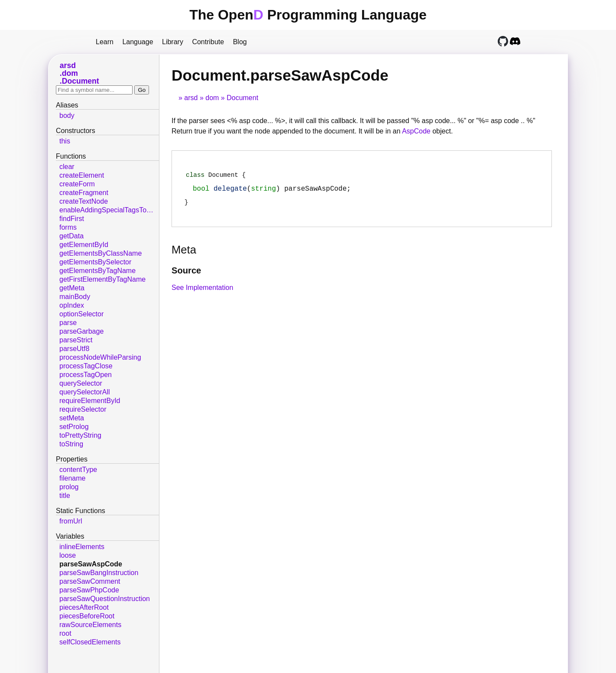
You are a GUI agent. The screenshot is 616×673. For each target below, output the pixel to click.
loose (67, 555)
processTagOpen (85, 374)
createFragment (83, 192)
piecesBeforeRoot (86, 616)
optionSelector (81, 314)
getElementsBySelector (95, 262)
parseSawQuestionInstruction (104, 598)
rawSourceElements (90, 624)
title (64, 495)
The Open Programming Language (308, 15)
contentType (78, 469)
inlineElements (81, 546)
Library (172, 42)
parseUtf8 (74, 348)
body (67, 115)
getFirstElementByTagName (102, 279)
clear (67, 166)
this (64, 141)
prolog (68, 487)
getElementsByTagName (97, 270)
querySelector (80, 383)
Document (242, 97)
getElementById (83, 244)
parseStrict (75, 340)
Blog (240, 42)
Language (137, 42)
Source (186, 275)
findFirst (71, 218)
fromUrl (70, 521)
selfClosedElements (89, 642)
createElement (81, 175)
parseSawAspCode (90, 564)
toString (71, 444)
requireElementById (89, 400)
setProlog (74, 426)
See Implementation (202, 292)
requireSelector (83, 409)
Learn (104, 42)
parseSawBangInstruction (98, 572)
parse (68, 322)
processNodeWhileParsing (100, 357)
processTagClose (86, 366)
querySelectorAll (84, 392)
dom (212, 97)
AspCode (416, 131)
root (65, 633)
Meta (184, 254)
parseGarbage (81, 331)
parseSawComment (89, 581)
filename (72, 478)
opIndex (71, 305)
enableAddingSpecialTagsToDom (109, 210)
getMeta (71, 288)
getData (71, 236)
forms (68, 227)
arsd (191, 97)
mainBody (74, 296)
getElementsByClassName (100, 253)
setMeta (71, 418)
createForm (77, 184)
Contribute (208, 42)
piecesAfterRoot (84, 607)
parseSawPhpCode (89, 590)
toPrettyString (80, 435)
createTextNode (83, 201)
